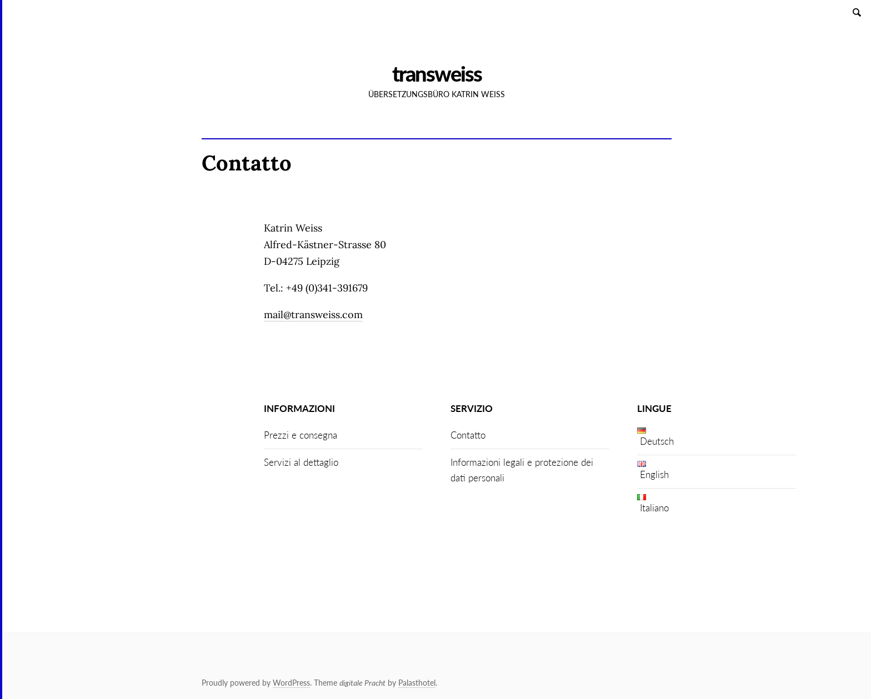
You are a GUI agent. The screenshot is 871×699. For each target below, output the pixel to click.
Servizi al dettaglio (301, 462)
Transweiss (437, 73)
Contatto (467, 435)
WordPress (291, 682)
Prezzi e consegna (300, 435)
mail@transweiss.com (313, 314)
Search (858, 12)
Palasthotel (417, 682)
